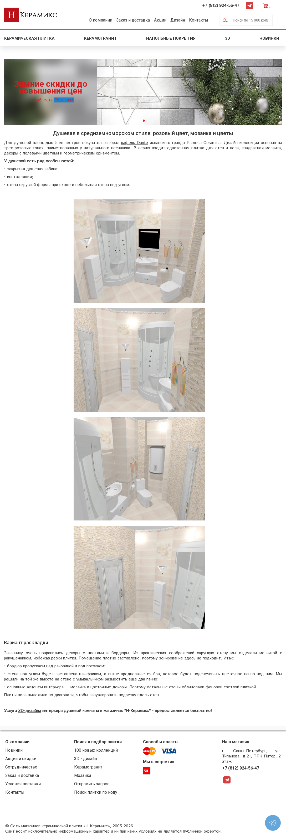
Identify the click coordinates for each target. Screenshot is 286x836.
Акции (165, 20)
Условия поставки (23, 783)
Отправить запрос (88, 783)
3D (227, 38)
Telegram (259, 5)
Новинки (269, 38)
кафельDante (134, 143)
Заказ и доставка (136, 20)
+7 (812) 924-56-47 (230, 6)
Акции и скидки (20, 758)
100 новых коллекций (93, 750)
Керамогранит (100, 38)
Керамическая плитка (29, 38)
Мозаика (79, 775)
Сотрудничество (21, 767)
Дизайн (184, 20)
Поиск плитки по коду (92, 792)
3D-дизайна (29, 711)
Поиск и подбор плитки (95, 741)
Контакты (207, 20)
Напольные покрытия (171, 38)
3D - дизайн (82, 758)
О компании (101, 20)
